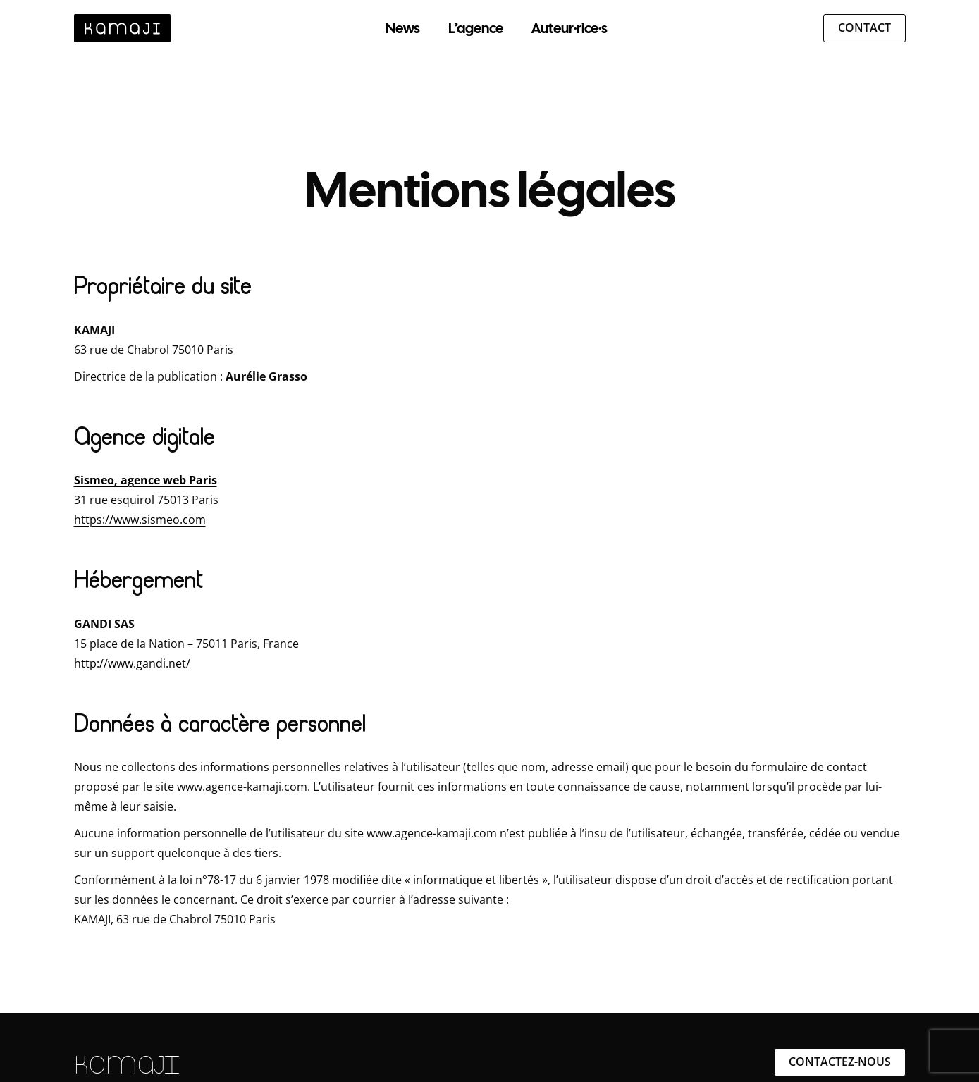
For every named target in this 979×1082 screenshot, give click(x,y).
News (403, 28)
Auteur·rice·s (569, 28)
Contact (864, 27)
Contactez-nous (840, 1061)
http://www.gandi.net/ (132, 663)
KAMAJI (126, 1065)
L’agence (475, 28)
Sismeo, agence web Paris (145, 480)
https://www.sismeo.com (140, 519)
